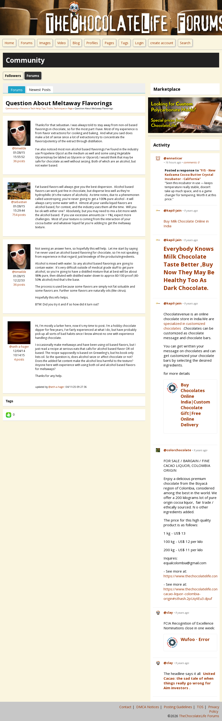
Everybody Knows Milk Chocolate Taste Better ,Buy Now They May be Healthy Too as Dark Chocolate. (189, 268)
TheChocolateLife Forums (199, 716)
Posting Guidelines (178, 707)
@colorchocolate (177, 450)
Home (9, 43)
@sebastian (19, 202)
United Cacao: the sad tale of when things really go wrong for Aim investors (189, 680)
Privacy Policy (213, 709)
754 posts (19, 215)
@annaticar (173, 158)
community (12, 108)
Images (45, 43)
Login (139, 43)
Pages (109, 43)
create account (161, 43)
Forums (27, 43)
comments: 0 (191, 162)
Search (185, 43)
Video (61, 43)
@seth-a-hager (19, 347)
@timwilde (19, 148)
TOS (200, 707)
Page (70, 108)
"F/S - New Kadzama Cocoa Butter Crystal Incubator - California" (190, 174)
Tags (124, 43)
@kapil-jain (173, 210)
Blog (76, 43)
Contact (125, 707)
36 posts (19, 161)
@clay (168, 612)
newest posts (40, 89)
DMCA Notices (148, 707)
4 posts (19, 359)
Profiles (92, 43)
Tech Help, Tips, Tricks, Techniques (48, 108)
